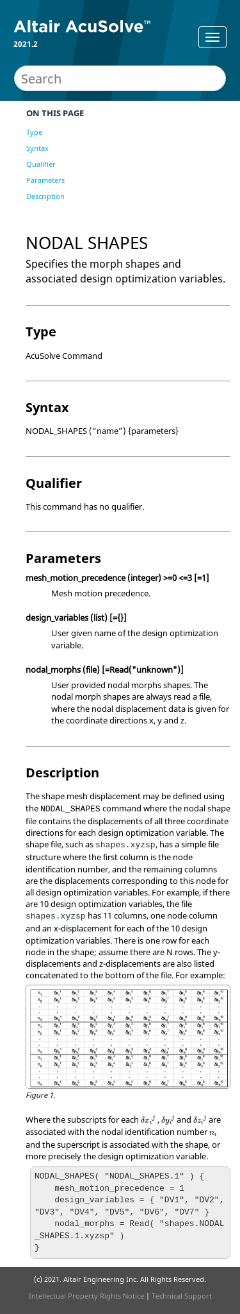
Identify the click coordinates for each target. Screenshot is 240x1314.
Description (45, 196)
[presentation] (148, 1120)
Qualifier (41, 164)
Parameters (45, 180)
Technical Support (182, 1296)
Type (34, 132)
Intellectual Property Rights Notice (86, 1296)
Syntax (37, 148)
